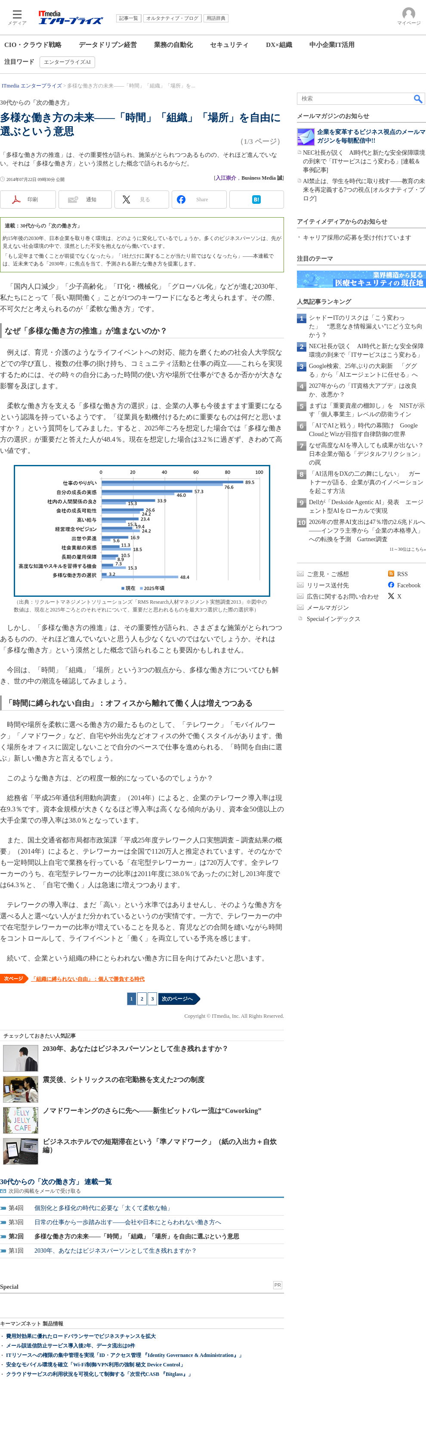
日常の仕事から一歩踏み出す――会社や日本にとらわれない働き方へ (127, 1222)
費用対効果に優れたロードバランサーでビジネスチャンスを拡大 (81, 1336)
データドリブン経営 (108, 44)
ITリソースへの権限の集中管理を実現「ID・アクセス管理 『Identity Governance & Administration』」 (125, 1355)
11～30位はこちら (406, 549)
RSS (402, 574)
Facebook (408, 585)
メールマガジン (328, 608)
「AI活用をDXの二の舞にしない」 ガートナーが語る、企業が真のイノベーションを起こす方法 (366, 482)
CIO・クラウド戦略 (33, 44)
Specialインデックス (334, 619)
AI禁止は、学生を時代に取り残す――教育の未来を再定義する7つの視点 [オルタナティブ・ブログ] (364, 190)
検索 (418, 99)
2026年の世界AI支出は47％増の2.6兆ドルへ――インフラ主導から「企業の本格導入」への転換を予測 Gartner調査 (367, 531)
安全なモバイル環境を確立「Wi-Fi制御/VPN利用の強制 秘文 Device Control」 (95, 1365)
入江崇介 (226, 178)
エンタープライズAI (67, 62)
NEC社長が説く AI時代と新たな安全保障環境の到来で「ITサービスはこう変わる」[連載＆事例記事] (364, 161)
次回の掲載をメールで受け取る (45, 1191)
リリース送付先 (328, 585)
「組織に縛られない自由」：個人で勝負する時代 (88, 979)
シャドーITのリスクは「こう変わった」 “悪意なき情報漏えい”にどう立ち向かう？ (366, 326)
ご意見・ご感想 (328, 574)
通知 (91, 199)
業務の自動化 (173, 44)
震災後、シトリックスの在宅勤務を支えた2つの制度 (123, 1079)
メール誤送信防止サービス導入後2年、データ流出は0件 (70, 1346)
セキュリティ (229, 44)
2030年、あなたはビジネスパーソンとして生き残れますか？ (135, 1048)
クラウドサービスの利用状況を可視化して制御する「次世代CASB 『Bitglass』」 (99, 1374)
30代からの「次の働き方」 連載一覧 (56, 1181)
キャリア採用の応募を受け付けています (357, 237)
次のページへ (177, 999)
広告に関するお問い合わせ (343, 596)
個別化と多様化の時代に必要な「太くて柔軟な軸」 (103, 1208)
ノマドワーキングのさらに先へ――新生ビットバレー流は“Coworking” (152, 1110)
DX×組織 (279, 44)
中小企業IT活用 (332, 44)
